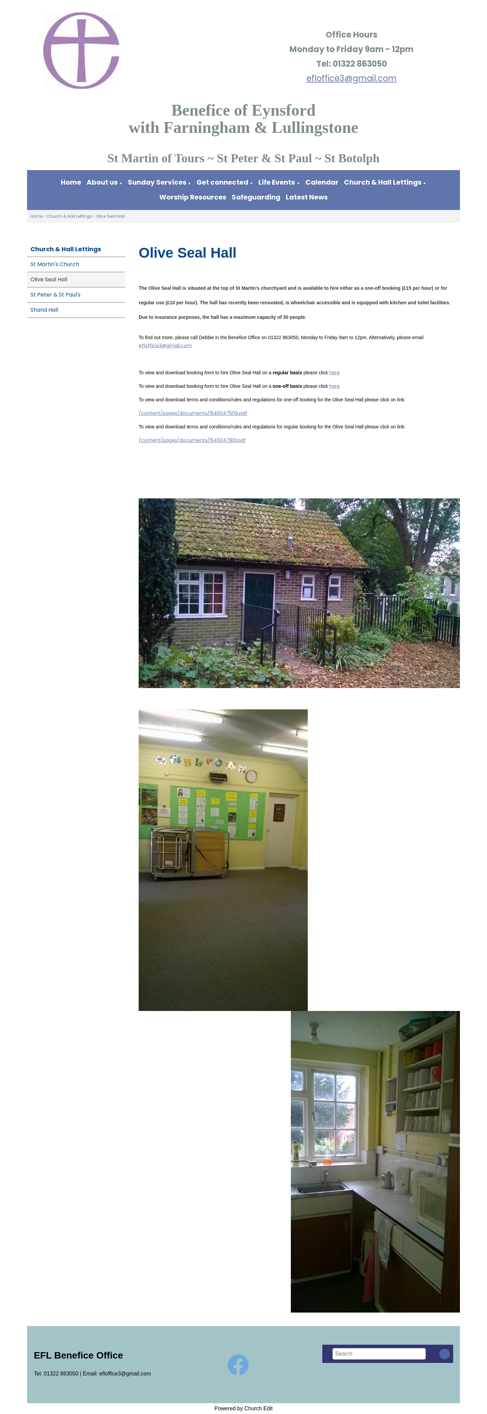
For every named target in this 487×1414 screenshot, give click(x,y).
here (334, 372)
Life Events (276, 182)
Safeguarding (256, 197)
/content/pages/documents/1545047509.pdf (193, 413)
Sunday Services (158, 182)
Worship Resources (192, 197)
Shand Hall (44, 310)
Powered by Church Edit (243, 1408)
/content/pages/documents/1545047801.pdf (192, 440)
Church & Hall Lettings (382, 182)
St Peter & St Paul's (55, 295)
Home (71, 182)
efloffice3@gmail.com (351, 78)
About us (102, 182)
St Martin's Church (54, 264)
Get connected (222, 182)
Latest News (307, 197)
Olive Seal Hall (110, 216)
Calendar (322, 182)
